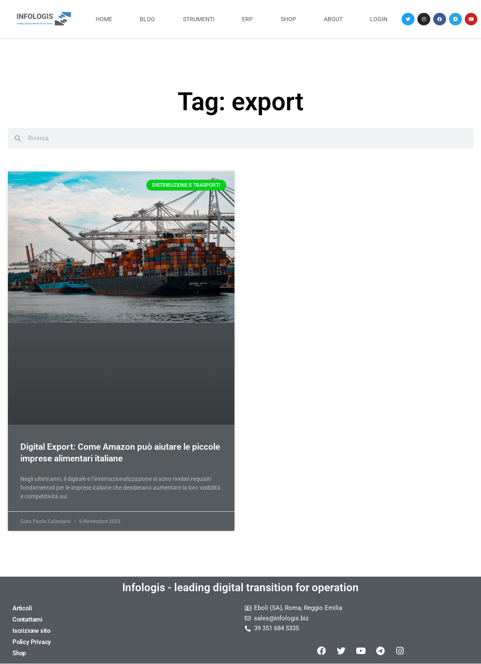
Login (378, 19)
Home (104, 19)
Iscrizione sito (31, 630)
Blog (147, 19)
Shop (288, 19)
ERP (247, 19)
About (333, 19)
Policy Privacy (31, 642)
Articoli (22, 608)
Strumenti (199, 19)
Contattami (27, 619)
